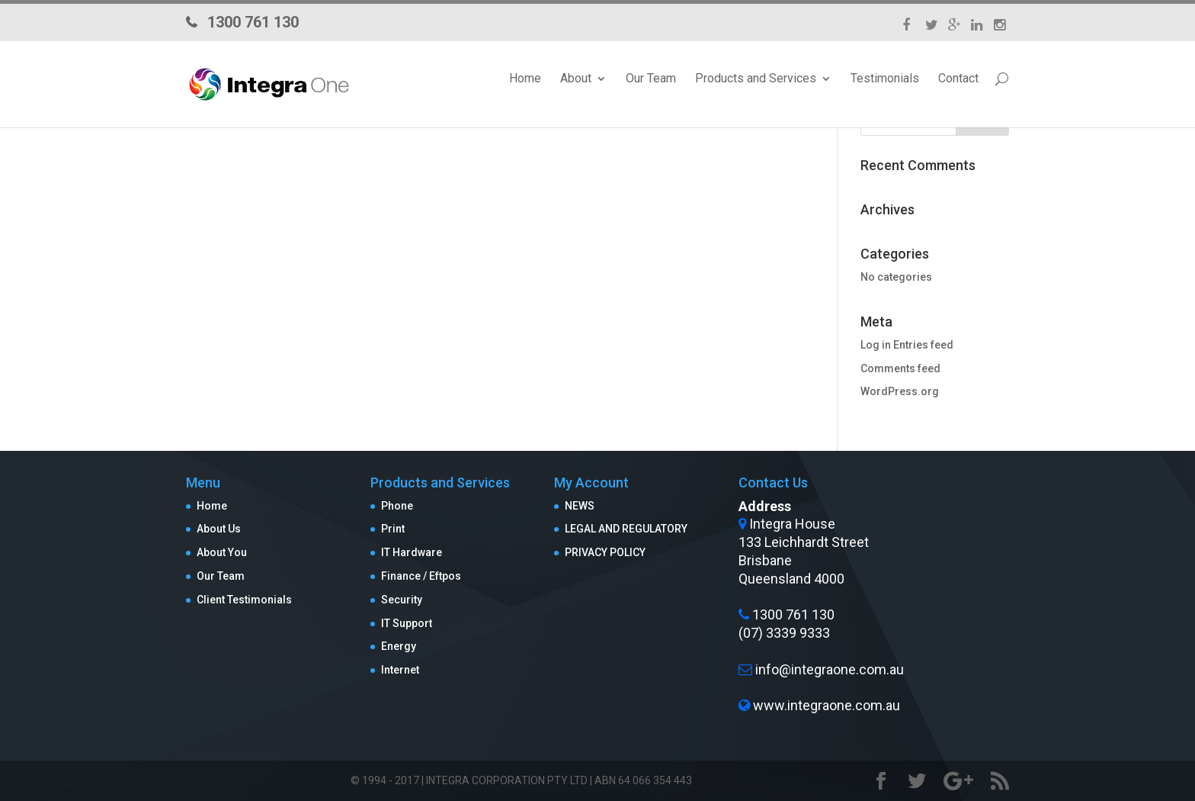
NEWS (579, 506)
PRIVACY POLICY (605, 552)
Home (525, 78)
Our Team (651, 78)
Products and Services (755, 78)
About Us (219, 529)
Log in (875, 345)
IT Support (406, 623)
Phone (397, 506)
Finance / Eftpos (421, 576)
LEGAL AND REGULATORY (626, 529)
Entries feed (923, 345)
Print (393, 529)
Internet (400, 670)
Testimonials (885, 78)
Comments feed (900, 368)
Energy (398, 646)
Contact (958, 78)
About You (222, 552)
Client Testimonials (244, 600)
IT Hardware (411, 552)
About (575, 78)
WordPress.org (899, 391)
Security (401, 600)
